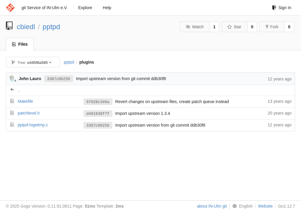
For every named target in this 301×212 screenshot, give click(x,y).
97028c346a (97, 102)
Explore (85, 7)
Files (20, 44)
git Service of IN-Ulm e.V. (45, 7)
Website (265, 206)
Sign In (281, 7)
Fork (272, 26)
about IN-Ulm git (212, 206)
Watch (194, 26)
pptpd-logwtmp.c (33, 124)
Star (234, 26)
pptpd (51, 27)
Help (107, 7)
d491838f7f (97, 113)
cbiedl (26, 27)
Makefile (25, 101)
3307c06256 (58, 78)
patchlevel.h (29, 113)
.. (19, 90)
